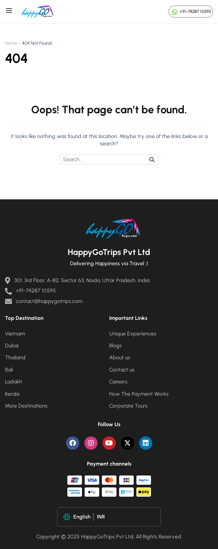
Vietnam (15, 333)
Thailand (15, 357)
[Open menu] (10, 12)
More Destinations (26, 406)
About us (119, 357)
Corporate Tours (128, 406)
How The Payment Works (139, 394)
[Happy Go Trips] (37, 11)
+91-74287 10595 (191, 11)
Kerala (12, 394)
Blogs (115, 345)
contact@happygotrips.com (43, 301)
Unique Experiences (132, 333)
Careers (118, 381)
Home (11, 43)
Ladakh (13, 381)
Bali (9, 370)
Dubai (12, 345)
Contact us (121, 370)
